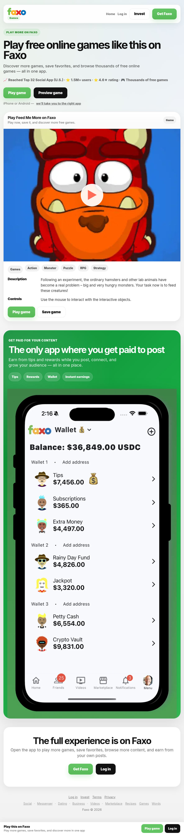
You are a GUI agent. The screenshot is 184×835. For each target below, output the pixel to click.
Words (156, 803)
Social (27, 803)
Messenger (45, 803)
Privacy (110, 797)
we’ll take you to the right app (58, 103)
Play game (17, 93)
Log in (122, 14)
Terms (97, 797)
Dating (62, 803)
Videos (95, 803)
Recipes (130, 803)
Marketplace (113, 803)
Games (144, 803)
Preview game (50, 93)
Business (78, 803)
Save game (51, 312)
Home (110, 14)
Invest (139, 14)
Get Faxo (164, 14)
